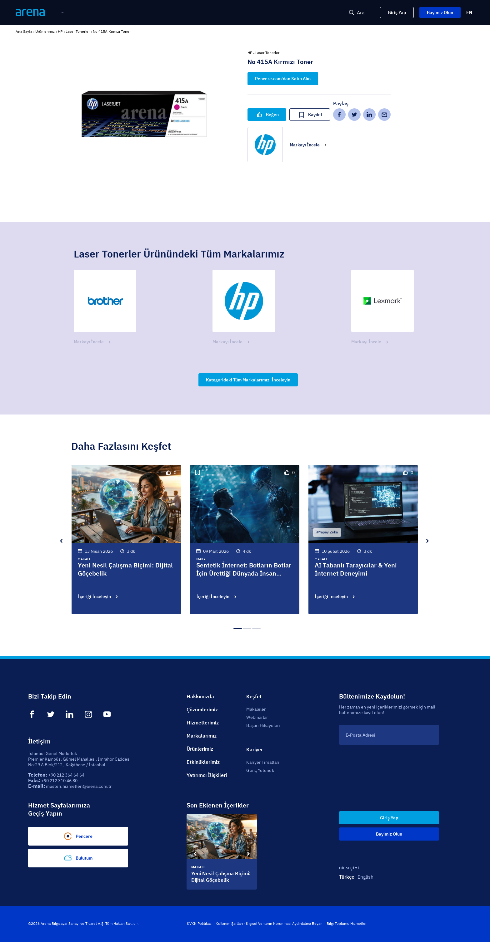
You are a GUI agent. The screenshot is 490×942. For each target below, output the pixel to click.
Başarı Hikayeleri (263, 725)
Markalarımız (202, 736)
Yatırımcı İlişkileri (207, 775)
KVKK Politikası (199, 923)
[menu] (180, 12)
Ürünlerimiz (45, 31)
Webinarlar (257, 717)
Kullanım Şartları (229, 923)
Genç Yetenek (260, 770)
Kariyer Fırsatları (262, 762)
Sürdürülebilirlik (305, 13)
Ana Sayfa (24, 31)
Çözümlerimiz (202, 709)
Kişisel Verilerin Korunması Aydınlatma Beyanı (284, 923)
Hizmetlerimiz (203, 722)
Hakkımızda (200, 696)
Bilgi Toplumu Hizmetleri (347, 923)
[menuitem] (73, 13)
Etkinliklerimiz (203, 762)
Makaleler (256, 709)
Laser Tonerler (78, 31)
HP (60, 31)
